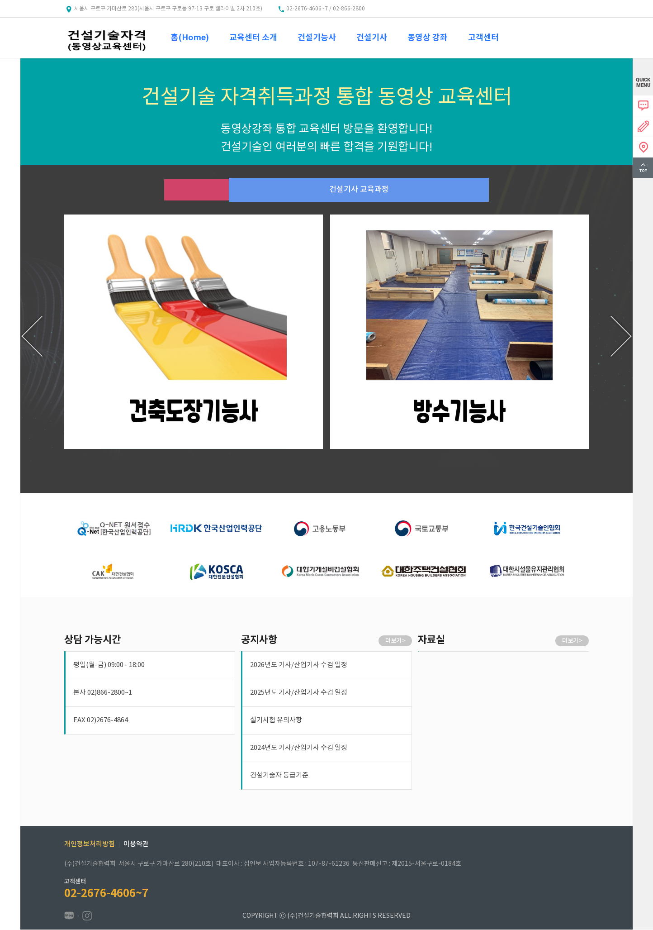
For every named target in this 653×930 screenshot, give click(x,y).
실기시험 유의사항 (276, 721)
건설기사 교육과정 (457, 190)
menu (10, 78)
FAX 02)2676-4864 (100, 721)
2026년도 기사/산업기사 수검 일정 (298, 665)
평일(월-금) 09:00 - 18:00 (109, 665)
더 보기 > (395, 641)
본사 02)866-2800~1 (102, 693)
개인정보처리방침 (89, 845)
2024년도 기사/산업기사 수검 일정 (298, 748)
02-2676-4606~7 (106, 894)
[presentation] (32, 336)
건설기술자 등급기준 (279, 776)
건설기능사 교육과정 (195, 190)
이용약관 (136, 845)
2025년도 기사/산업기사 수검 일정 (298, 693)
